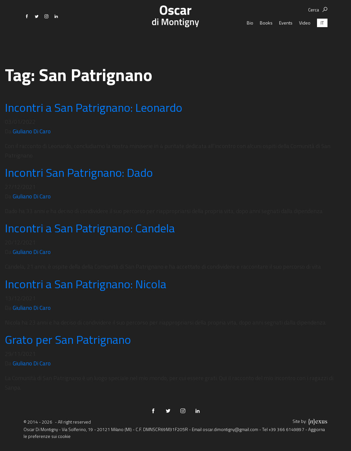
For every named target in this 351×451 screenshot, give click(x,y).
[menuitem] (322, 40)
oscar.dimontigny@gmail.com (230, 429)
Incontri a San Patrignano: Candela (90, 228)
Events (285, 40)
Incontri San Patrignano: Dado (79, 172)
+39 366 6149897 (286, 429)
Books (266, 40)
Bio (250, 40)
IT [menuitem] (322, 40)
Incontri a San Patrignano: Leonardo (93, 107)
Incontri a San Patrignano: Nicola (85, 284)
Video (304, 40)
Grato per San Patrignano (68, 339)
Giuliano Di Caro (32, 131)
